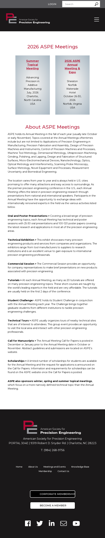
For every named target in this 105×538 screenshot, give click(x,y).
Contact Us (63, 471)
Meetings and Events (55, 466)
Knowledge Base (80, 466)
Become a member (53, 505)
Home (19, 466)
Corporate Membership (57, 494)
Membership (45, 471)
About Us (33, 466)
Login (52, 4)
